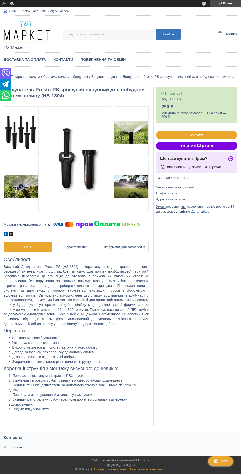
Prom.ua (143, 460)
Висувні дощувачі (105, 77)
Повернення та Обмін (103, 59)
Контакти (63, 59)
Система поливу (56, 77)
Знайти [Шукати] (168, 34)
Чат (220, 461)
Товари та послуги (25, 77)
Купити (196, 135)
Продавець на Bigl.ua (120, 465)
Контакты (15, 447)
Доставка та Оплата (25, 59)
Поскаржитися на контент (110, 469)
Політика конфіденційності (148, 469)
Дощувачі (80, 77)
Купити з (196, 146)
